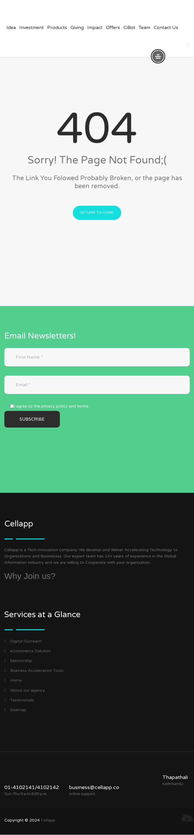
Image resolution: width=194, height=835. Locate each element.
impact (94, 27)
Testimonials (19, 700)
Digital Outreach (23, 641)
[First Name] (97, 357)
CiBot (129, 27)
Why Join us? (30, 576)
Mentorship (18, 661)
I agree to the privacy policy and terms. (51, 406)
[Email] (97, 385)
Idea (11, 27)
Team (144, 27)
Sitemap (15, 710)
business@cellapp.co (94, 787)
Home (13, 680)
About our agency (24, 690)
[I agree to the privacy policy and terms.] (12, 406)
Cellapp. (48, 820)
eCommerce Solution (27, 651)
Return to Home (97, 213)
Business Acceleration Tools (34, 670)
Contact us (166, 27)
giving (77, 27)
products (57, 27)
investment (31, 27)
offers (113, 27)
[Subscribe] (32, 419)
